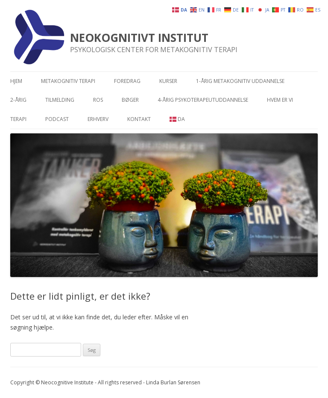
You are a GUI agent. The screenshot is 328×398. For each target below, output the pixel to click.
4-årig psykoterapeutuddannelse (203, 99)
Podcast (57, 119)
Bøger (130, 99)
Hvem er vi (280, 99)
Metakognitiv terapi (68, 81)
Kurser (168, 81)
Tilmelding (59, 99)
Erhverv (98, 119)
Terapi (18, 119)
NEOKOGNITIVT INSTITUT (139, 37)
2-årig (18, 99)
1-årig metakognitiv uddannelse (240, 81)
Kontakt (139, 119)
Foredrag (127, 81)
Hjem (16, 81)
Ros (98, 99)
